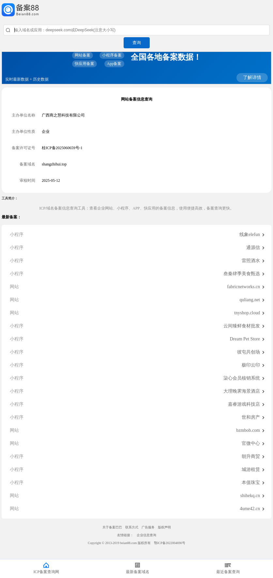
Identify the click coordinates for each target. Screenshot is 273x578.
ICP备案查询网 (46, 572)
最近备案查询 (228, 572)
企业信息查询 (146, 535)
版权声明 (164, 527)
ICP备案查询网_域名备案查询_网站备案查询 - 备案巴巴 (136, 9)
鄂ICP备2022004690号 (169, 543)
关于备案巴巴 (112, 527)
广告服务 (148, 527)
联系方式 (131, 527)
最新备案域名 (137, 572)
